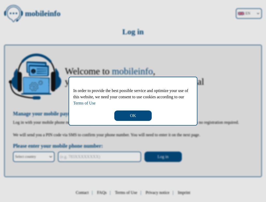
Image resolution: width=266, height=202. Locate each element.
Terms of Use (84, 103)
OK (133, 115)
